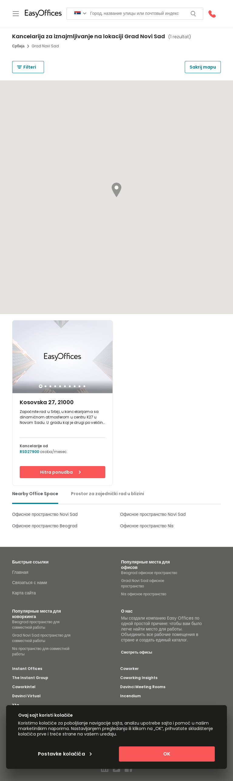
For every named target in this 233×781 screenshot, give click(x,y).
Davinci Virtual (26, 696)
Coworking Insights (138, 678)
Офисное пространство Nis (147, 526)
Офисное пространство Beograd (44, 526)
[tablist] (116, 495)
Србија (20, 46)
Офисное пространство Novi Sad (45, 514)
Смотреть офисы (136, 652)
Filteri (26, 67)
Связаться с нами (29, 582)
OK (167, 753)
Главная (20, 572)
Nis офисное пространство (143, 594)
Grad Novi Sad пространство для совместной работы (41, 638)
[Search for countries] (80, 13)
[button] (116, 190)
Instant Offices (27, 669)
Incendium (130, 696)
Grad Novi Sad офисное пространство (142, 583)
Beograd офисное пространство (149, 572)
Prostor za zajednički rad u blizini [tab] (107, 494)
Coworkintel (23, 687)
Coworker (129, 669)
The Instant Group (30, 678)
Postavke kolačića (65, 754)
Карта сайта (24, 593)
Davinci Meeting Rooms (142, 687)
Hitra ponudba (60, 472)
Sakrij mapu (203, 67)
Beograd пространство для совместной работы (35, 624)
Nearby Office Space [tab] (35, 494)
